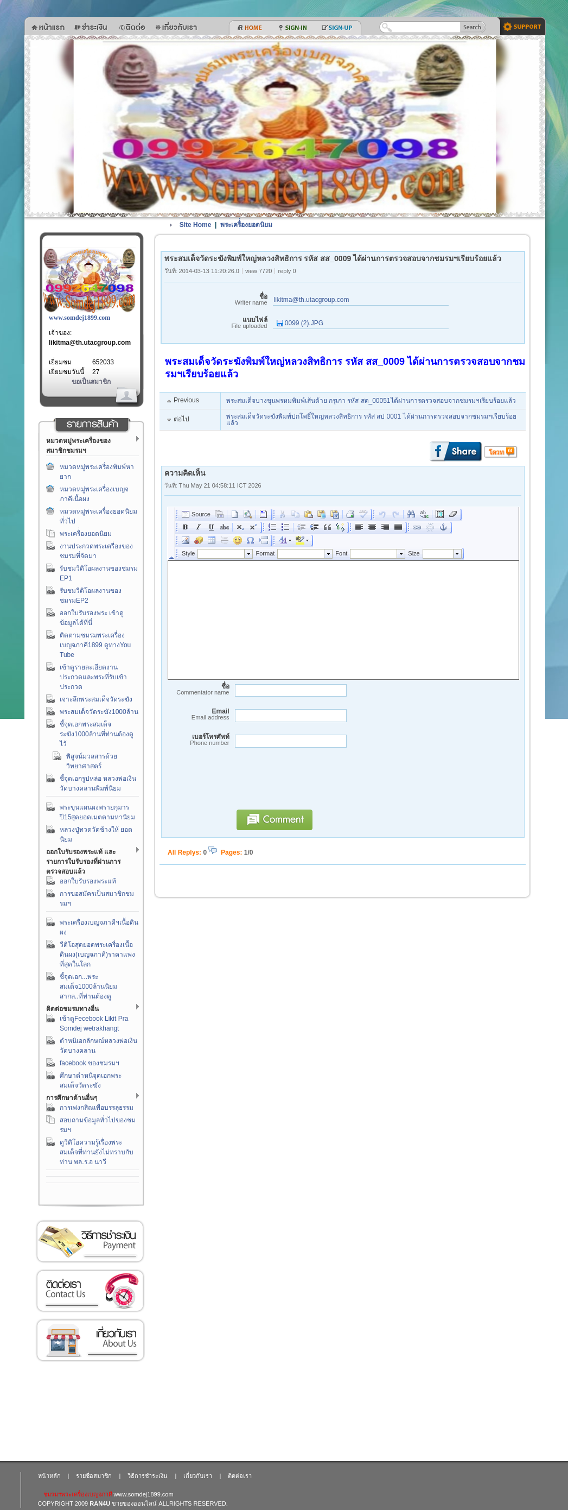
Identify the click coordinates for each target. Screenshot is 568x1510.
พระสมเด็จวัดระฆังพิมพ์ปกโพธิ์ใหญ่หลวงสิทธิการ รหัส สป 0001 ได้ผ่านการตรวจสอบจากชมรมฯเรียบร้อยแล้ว (371, 420)
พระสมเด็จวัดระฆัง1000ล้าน (99, 712)
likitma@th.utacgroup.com (90, 342)
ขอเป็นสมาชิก (91, 382)
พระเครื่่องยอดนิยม (86, 534)
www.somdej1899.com (79, 317)
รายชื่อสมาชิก (94, 1476)
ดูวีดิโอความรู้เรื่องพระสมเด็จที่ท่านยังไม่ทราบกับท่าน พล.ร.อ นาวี (96, 1152)
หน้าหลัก (49, 1476)
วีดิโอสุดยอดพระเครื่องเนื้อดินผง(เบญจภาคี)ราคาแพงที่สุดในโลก (97, 954)
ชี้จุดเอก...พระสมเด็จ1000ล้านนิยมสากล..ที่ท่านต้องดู (88, 986)
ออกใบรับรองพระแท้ (88, 881)
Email (196, 714)
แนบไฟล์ (215, 323)
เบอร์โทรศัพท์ (196, 740)
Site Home (196, 225)
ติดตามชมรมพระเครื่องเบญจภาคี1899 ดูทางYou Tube (95, 645)
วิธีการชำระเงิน (90, 1241)
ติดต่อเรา (90, 1291)
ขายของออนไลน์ (134, 1503)
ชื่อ (215, 299)
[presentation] (313, 783)
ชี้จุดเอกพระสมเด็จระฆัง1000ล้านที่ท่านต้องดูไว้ (96, 734)
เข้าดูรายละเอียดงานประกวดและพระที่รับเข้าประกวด (93, 677)
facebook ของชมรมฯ (89, 1063)
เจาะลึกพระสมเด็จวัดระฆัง (96, 699)
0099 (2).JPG (300, 323)
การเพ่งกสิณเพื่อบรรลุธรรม (96, 1107)
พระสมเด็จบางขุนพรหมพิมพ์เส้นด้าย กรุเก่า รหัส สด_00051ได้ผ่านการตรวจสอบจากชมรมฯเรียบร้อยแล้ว (371, 401)
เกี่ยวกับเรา (90, 1340)
